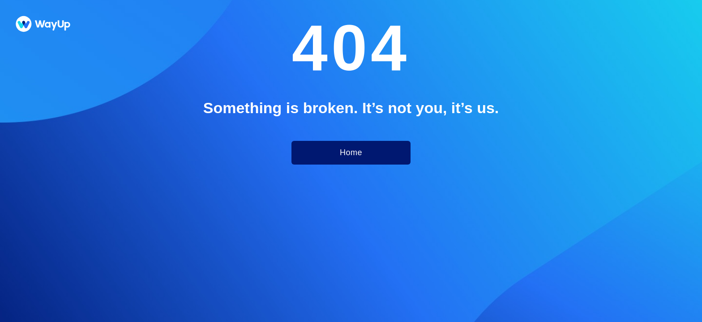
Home (351, 152)
